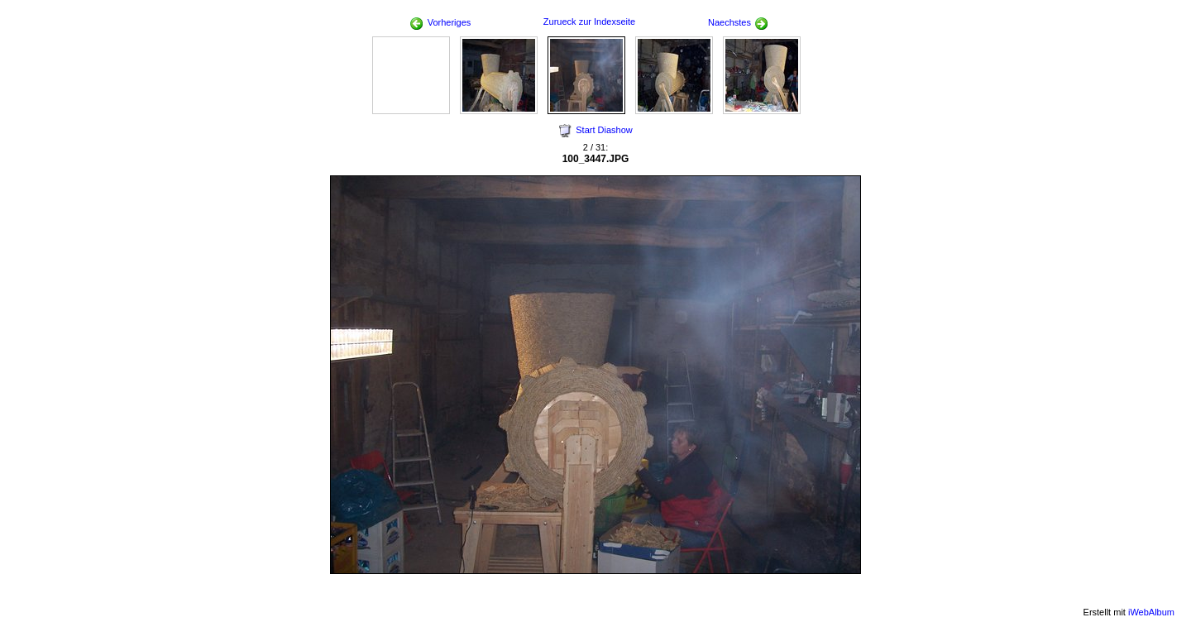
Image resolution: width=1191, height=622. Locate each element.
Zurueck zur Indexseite (589, 21)
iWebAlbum (1151, 612)
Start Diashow (604, 130)
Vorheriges (440, 22)
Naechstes (738, 22)
